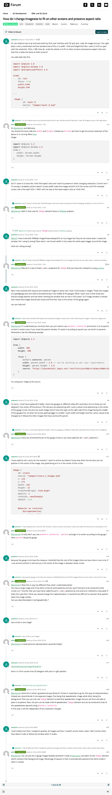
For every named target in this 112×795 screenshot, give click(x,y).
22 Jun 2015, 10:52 (39, 322)
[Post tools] (107, 113)
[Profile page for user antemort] (6, 41)
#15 (107, 618)
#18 (107, 689)
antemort (14, 39)
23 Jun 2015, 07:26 (31, 662)
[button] (3, 791)
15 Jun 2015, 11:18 (31, 39)
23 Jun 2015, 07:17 (31, 618)
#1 (108, 39)
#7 (108, 287)
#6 (108, 264)
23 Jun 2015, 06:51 (31, 456)
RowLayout (76, 755)
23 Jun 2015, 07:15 (39, 581)
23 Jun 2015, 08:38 (39, 752)
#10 (107, 434)
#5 (108, 234)
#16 (107, 640)
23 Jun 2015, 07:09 (31, 556)
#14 (107, 581)
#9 (108, 400)
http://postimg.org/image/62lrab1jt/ (26, 666)
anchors (100, 268)
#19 (107, 727)
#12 (107, 530)
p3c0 (12, 124)
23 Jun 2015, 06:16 (39, 434)
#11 (107, 456)
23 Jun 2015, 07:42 (39, 689)
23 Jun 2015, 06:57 (39, 530)
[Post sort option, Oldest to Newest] (13, 32)
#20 (107, 752)
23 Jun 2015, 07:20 (39, 640)
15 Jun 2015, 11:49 (31, 234)
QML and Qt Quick (10, 24)
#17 (107, 662)
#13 (107, 556)
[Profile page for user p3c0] (6, 126)
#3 (108, 179)
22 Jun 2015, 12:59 (31, 400)
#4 (108, 207)
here (35, 134)
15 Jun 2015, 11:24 (39, 124)
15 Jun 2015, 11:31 (31, 179)
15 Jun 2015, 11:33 (39, 207)
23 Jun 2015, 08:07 (31, 727)
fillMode (63, 211)
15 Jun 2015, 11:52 (39, 264)
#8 (108, 322)
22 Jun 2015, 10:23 (31, 287)
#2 (108, 124)
